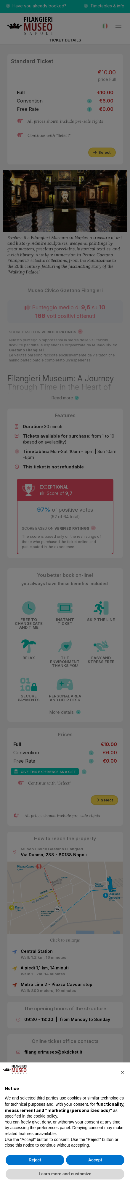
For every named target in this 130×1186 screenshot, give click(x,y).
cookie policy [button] (45, 1116)
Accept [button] (95, 1160)
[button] (122, 1072)
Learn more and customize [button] (65, 1173)
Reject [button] (35, 1160)
